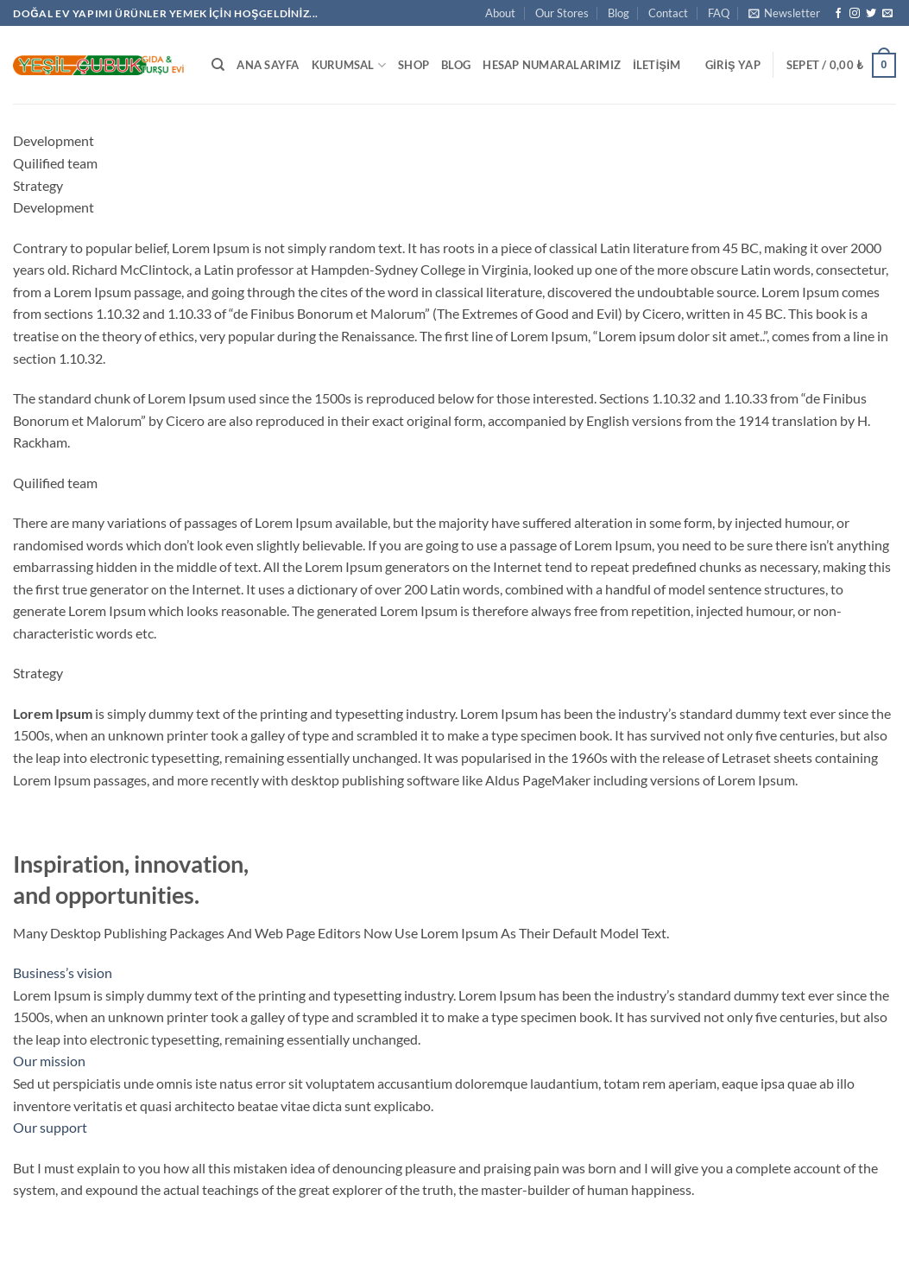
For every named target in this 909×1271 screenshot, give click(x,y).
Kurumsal (349, 65)
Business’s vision (62, 972)
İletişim (656, 65)
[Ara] (217, 64)
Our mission (49, 1060)
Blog (618, 13)
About (500, 13)
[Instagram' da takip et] (854, 14)
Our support (50, 1127)
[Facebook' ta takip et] (838, 14)
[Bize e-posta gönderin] (887, 14)
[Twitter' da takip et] (871, 14)
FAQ (718, 13)
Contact (668, 13)
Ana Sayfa (268, 65)
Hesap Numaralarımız (552, 65)
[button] (784, 13)
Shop (413, 65)
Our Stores (562, 13)
